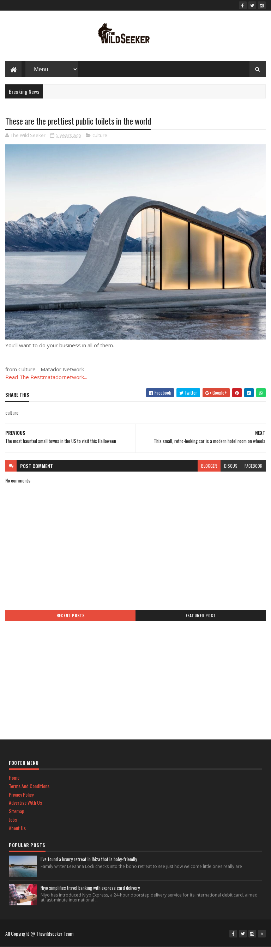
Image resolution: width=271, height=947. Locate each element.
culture (99, 135)
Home (14, 777)
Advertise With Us (25, 802)
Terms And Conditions (29, 786)
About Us (17, 828)
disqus (230, 466)
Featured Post (201, 615)
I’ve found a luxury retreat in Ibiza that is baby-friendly (89, 859)
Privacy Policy (21, 794)
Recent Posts (70, 615)
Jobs (13, 819)
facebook (253, 466)
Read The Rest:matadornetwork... (46, 376)
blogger (209, 466)
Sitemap (16, 811)
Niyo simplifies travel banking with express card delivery (90, 887)
